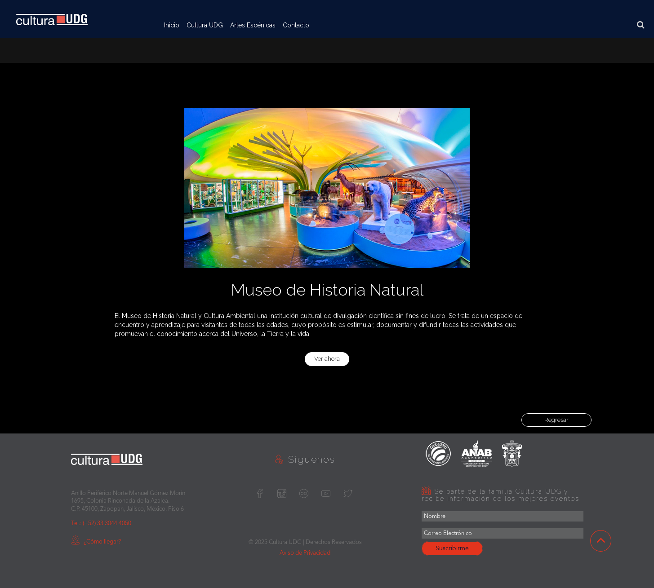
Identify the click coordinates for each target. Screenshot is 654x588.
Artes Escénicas (253, 25)
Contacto (296, 25)
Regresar (556, 419)
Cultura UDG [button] (205, 25)
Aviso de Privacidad (305, 553)
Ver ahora (327, 358)
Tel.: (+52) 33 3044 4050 (101, 523)
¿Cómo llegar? (96, 542)
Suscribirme (452, 548)
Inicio (171, 25)
